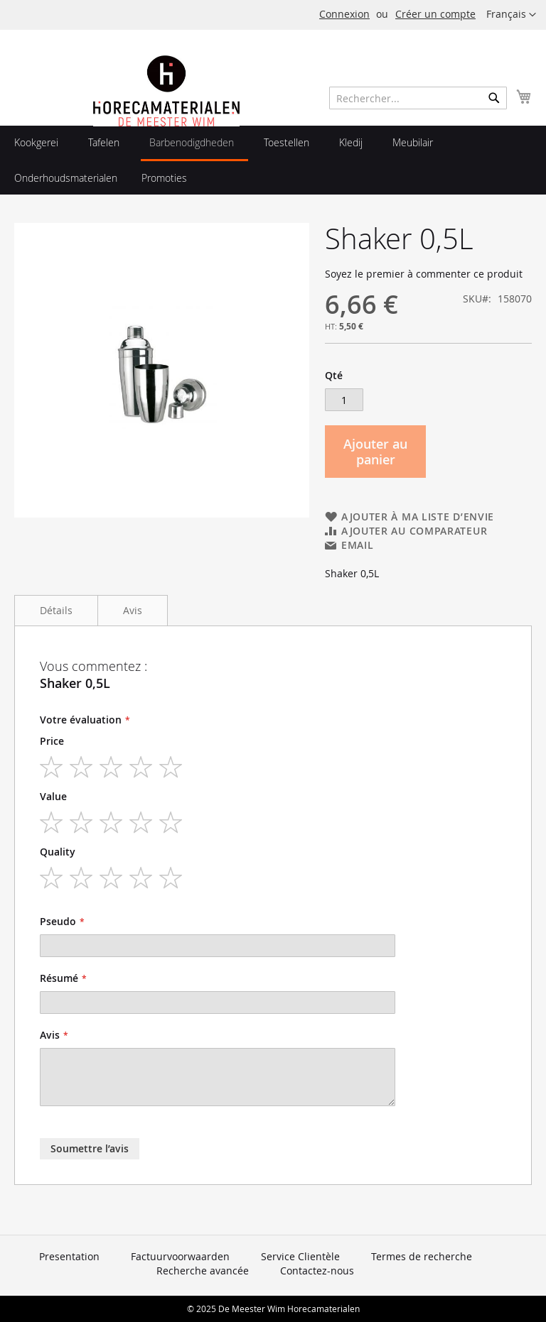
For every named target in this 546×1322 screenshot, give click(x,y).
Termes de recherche (421, 1256)
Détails (56, 610)
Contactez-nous (317, 1270)
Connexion (344, 14)
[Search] (494, 98)
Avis (132, 610)
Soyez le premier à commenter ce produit (424, 273)
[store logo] (166, 122)
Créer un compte (435, 14)
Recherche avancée (202, 1270)
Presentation (69, 1256)
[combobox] (418, 98)
